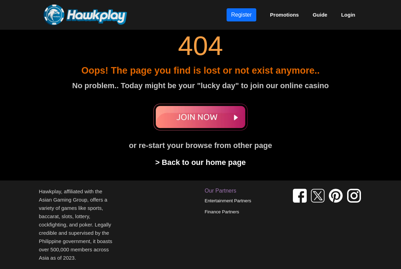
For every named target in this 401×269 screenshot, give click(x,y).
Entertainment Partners (228, 200)
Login (348, 15)
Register (241, 15)
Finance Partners (222, 211)
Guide (320, 15)
